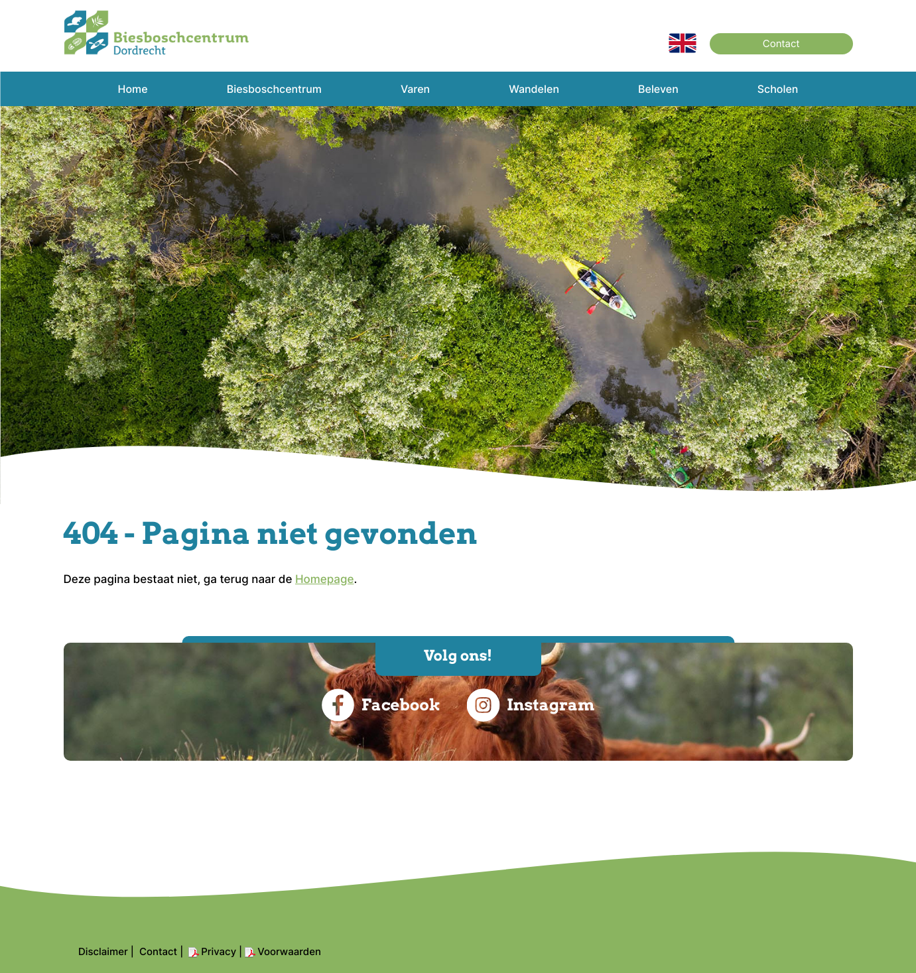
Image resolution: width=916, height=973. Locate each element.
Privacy (218, 951)
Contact (781, 43)
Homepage (324, 579)
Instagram (530, 705)
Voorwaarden (289, 951)
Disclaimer (103, 951)
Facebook (381, 705)
